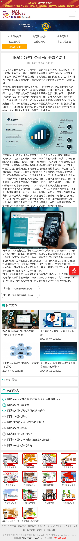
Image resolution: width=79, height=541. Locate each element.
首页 (4, 526)
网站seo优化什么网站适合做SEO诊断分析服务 (34, 399)
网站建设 (12, 86)
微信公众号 (64, 526)
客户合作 (41, 530)
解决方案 (31, 530)
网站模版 (22, 526)
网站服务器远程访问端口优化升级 (27, 288)
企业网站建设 (14, 36)
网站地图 (51, 530)
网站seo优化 (14, 46)
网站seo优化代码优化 (19, 433)
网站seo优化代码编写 (19, 445)
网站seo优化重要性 (18, 405)
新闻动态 (32, 526)
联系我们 (42, 526)
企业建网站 (14, 41)
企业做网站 (39, 41)
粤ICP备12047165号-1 (32, 538)
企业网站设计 (64, 36)
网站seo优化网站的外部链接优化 (26, 410)
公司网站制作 (39, 36)
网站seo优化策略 (17, 416)
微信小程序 (53, 526)
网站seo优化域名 (17, 428)
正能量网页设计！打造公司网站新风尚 (28, 295)
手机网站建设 (64, 41)
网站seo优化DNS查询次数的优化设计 (29, 439)
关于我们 (12, 526)
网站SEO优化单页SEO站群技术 (25, 422)
